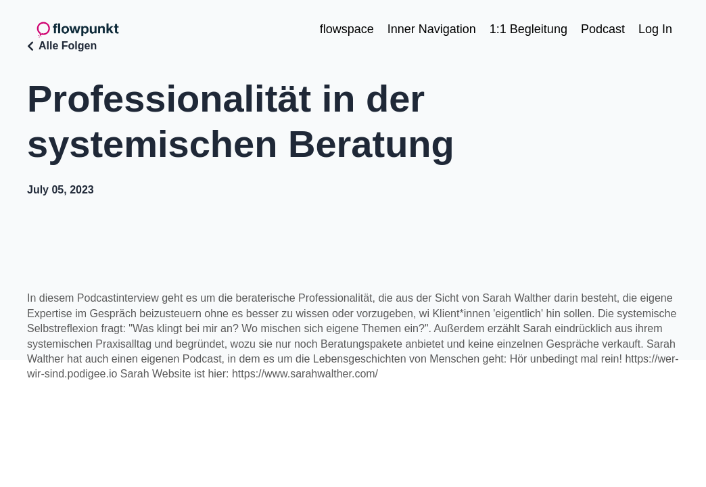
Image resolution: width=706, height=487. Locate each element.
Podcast (603, 29)
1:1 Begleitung (528, 29)
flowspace (347, 29)
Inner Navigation (431, 29)
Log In (655, 29)
